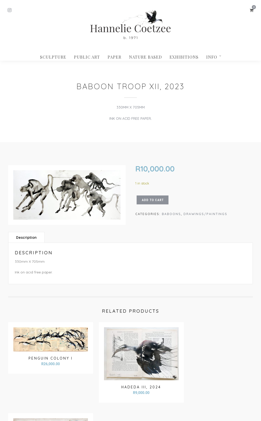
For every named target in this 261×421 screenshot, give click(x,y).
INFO (211, 57)
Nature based (145, 57)
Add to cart (153, 200)
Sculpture (53, 57)
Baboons (171, 214)
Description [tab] (26, 237)
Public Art (87, 57)
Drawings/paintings (205, 214)
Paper (114, 57)
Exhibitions (184, 57)
